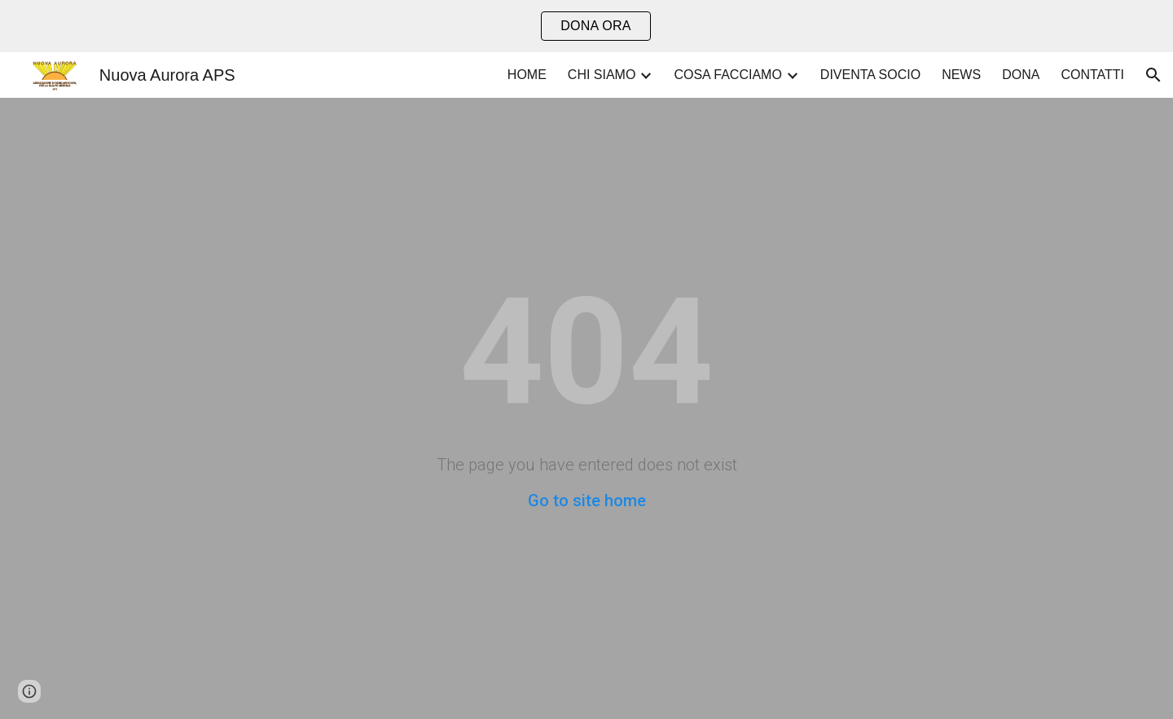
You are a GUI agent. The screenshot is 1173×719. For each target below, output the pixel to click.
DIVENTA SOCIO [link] (870, 75)
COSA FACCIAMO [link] (727, 75)
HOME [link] (527, 75)
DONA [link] (1020, 75)
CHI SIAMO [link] (602, 75)
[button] (1153, 75)
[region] (586, 26)
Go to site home (587, 500)
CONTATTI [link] (1092, 75)
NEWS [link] (961, 75)
